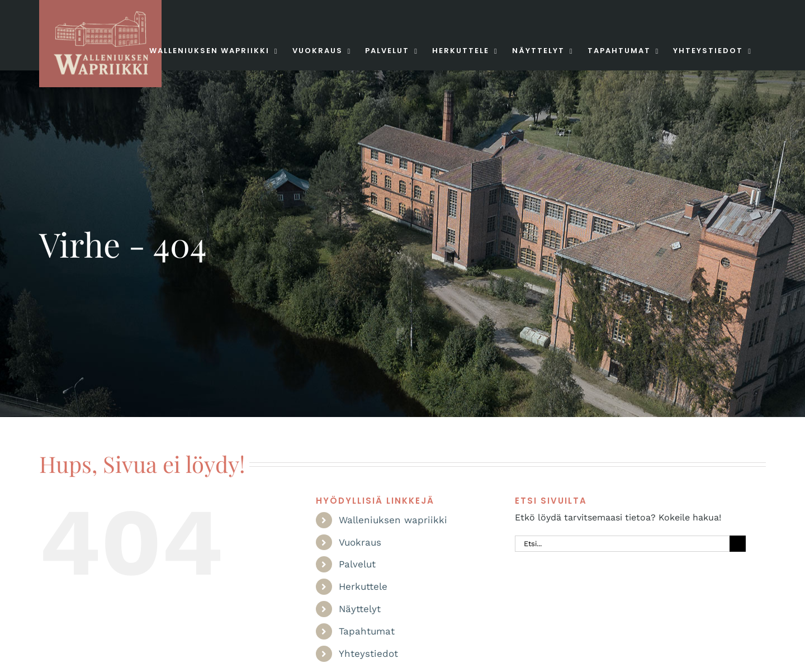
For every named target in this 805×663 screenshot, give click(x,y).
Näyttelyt (360, 608)
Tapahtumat (367, 631)
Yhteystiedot (368, 653)
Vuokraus (360, 542)
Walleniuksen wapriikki (393, 519)
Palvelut (357, 564)
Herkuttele (363, 586)
